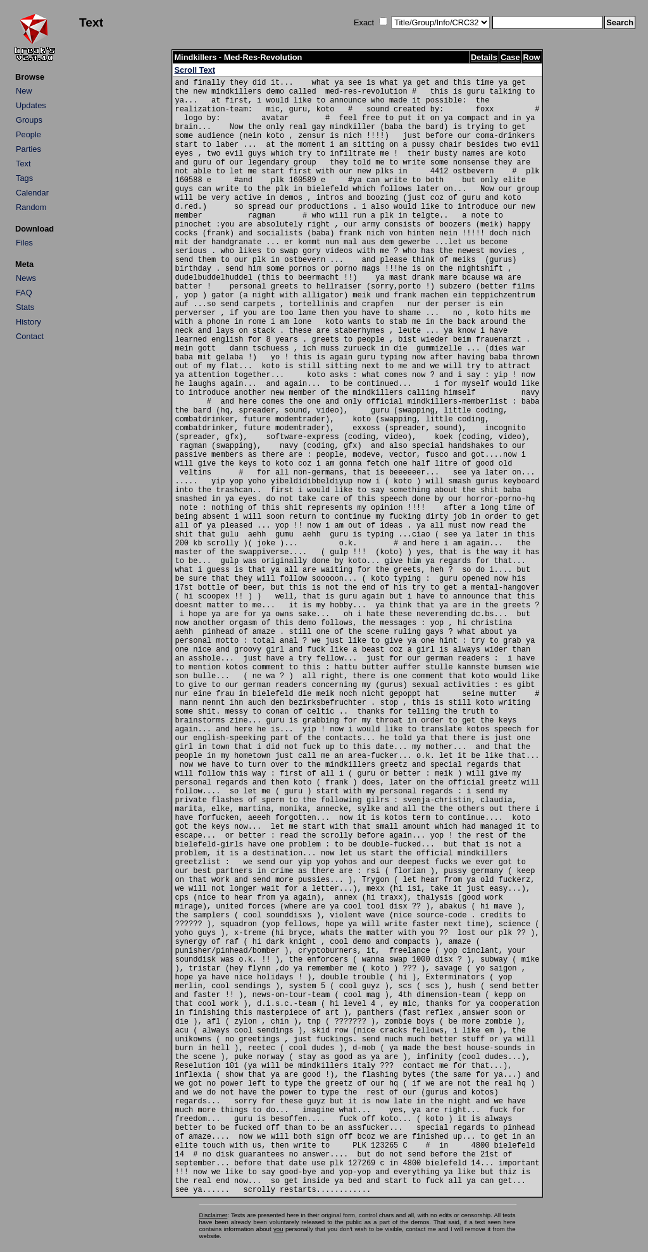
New (24, 91)
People (28, 134)
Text (23, 163)
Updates (31, 105)
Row (531, 57)
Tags (24, 178)
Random (31, 207)
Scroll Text (194, 70)
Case (510, 57)
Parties (28, 149)
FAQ (24, 292)
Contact (30, 336)
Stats (25, 307)
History (28, 321)
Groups (29, 120)
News (26, 278)
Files (24, 242)
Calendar (32, 192)
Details (484, 57)
